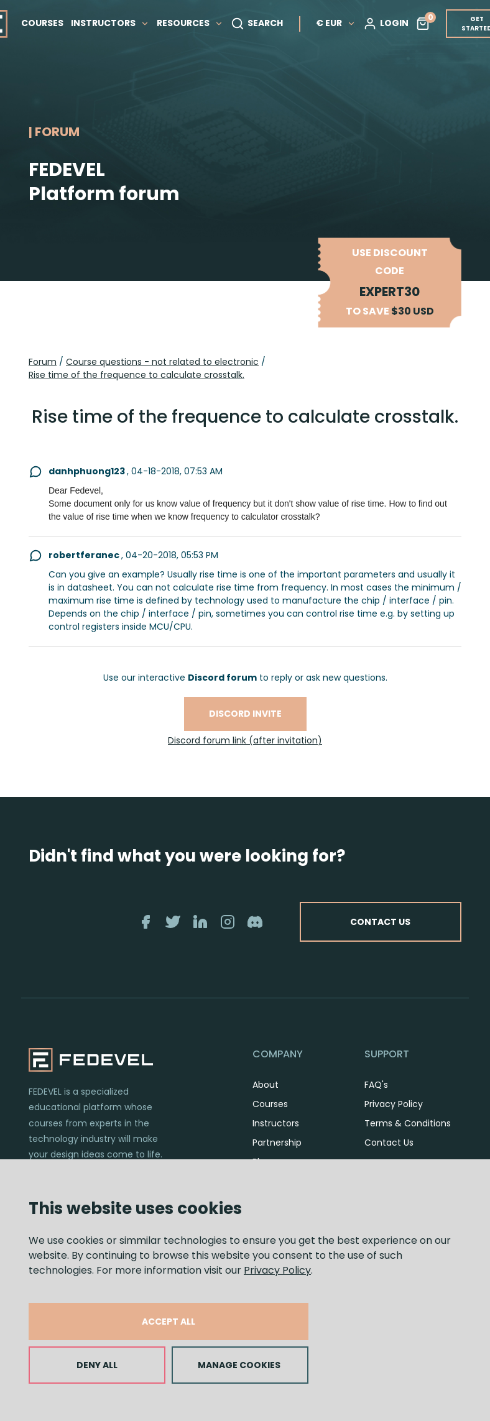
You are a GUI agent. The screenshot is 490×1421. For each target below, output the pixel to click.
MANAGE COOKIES (239, 1365)
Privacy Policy (277, 1270)
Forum (43, 362)
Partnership (277, 1142)
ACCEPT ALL (168, 1321)
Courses (270, 1104)
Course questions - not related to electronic (162, 362)
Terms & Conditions (407, 1123)
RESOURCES (190, 23)
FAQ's (376, 1084)
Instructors (275, 1123)
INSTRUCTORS (110, 23)
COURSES (42, 23)
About (265, 1084)
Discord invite (245, 713)
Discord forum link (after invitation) (245, 740)
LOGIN (386, 23)
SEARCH (257, 23)
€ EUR (336, 23)
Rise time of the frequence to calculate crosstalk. (136, 375)
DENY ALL (97, 1365)
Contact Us (389, 1142)
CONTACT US (380, 922)
